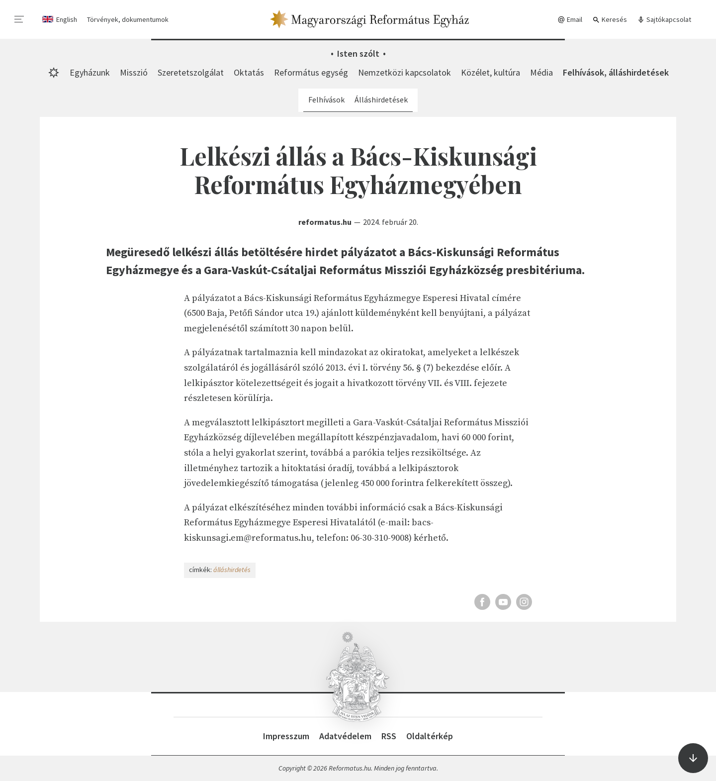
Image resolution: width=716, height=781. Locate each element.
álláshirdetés (232, 569)
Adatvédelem (345, 736)
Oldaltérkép (429, 736)
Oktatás (249, 72)
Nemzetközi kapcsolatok (404, 72)
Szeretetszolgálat (191, 72)
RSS (388, 736)
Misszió (134, 72)
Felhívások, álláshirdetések (616, 72)
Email (569, 19)
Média (541, 72)
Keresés (609, 19)
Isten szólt (358, 53)
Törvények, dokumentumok (128, 19)
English (66, 19)
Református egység (311, 72)
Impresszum (286, 736)
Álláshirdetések (381, 99)
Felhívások (326, 99)
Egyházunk (90, 72)
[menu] (19, 19)
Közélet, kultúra (490, 72)
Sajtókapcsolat (664, 19)
